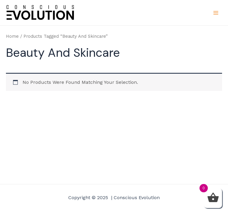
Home (12, 36)
